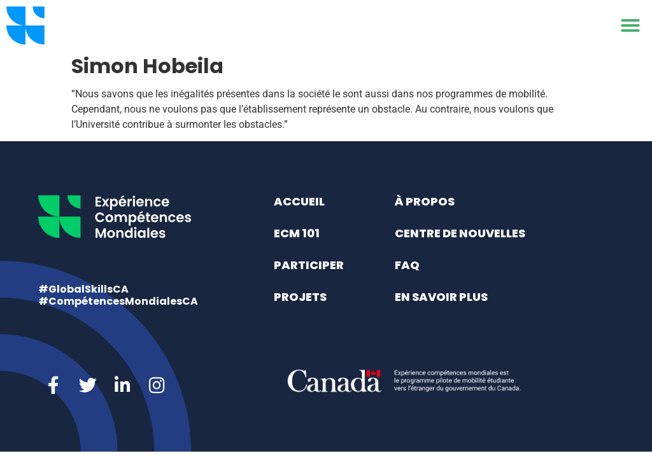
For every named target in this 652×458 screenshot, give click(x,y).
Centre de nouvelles (460, 233)
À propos (425, 201)
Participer (309, 265)
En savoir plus (441, 297)
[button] (630, 25)
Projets (300, 297)
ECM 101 (297, 233)
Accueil (299, 201)
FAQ (407, 265)
